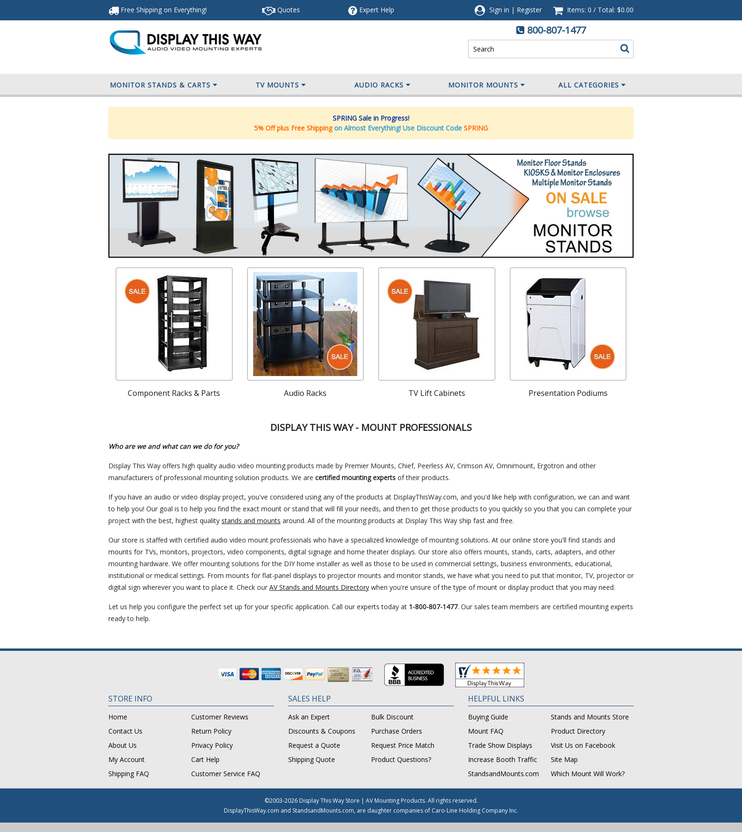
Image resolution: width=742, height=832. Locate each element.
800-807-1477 (556, 30)
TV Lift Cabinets (436, 393)
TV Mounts (281, 85)
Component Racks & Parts (174, 393)
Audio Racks (382, 85)
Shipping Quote (311, 759)
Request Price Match (402, 745)
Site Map (564, 759)
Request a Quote (314, 745)
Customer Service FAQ (225, 773)
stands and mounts (251, 520)
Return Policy (211, 731)
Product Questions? (401, 759)
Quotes (281, 9)
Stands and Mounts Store (590, 716)
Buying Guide (488, 716)
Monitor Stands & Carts (164, 85)
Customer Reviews (219, 716)
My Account (126, 759)
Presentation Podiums (568, 393)
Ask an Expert (309, 716)
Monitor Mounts (486, 85)
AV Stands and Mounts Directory (319, 587)
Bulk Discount (392, 716)
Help (371, 9)
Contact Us (125, 731)
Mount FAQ (486, 731)
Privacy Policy (212, 745)
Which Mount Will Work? (588, 773)
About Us (122, 745)
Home (117, 716)
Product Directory (578, 731)
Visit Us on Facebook (583, 745)
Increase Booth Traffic (502, 759)
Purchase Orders (396, 731)
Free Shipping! (157, 9)
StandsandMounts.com (503, 773)
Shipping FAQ (128, 773)
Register (529, 9)
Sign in (499, 9)
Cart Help (205, 759)
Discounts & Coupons (321, 731)
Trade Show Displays (500, 745)
